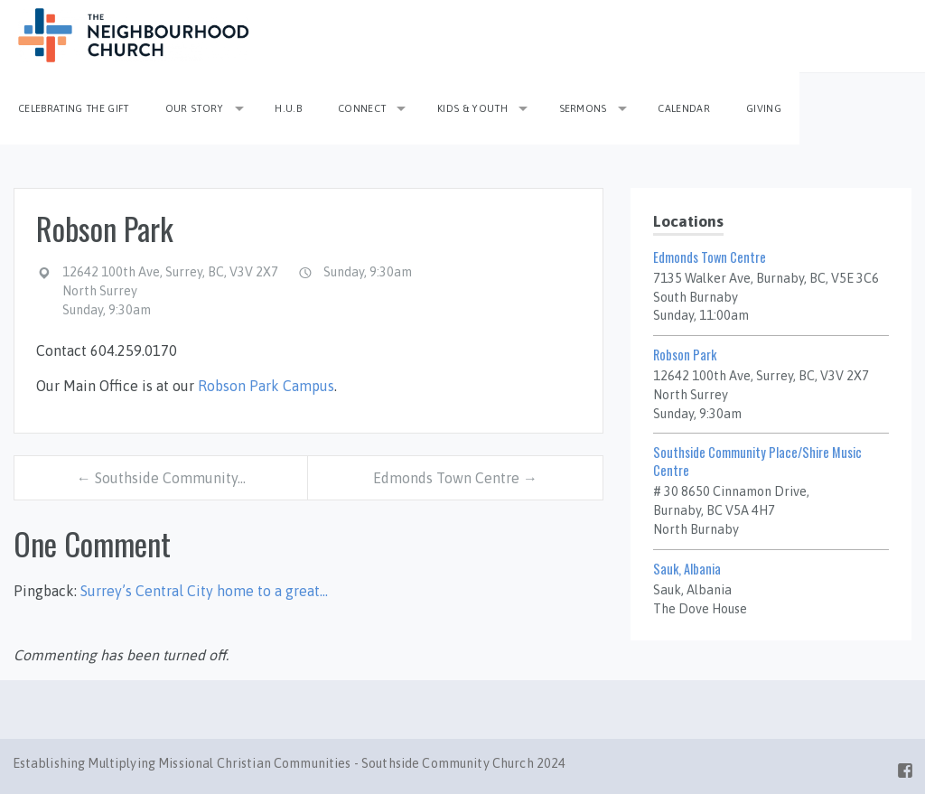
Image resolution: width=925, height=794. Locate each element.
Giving (763, 108)
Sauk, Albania (687, 568)
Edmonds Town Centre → (455, 478)
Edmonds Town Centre (709, 257)
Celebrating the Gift (73, 108)
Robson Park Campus (266, 386)
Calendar (684, 108)
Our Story (194, 108)
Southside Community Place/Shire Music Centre (757, 461)
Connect (362, 108)
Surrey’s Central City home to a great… (204, 591)
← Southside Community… (161, 478)
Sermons (583, 108)
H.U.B (288, 108)
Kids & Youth (472, 108)
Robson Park (684, 354)
